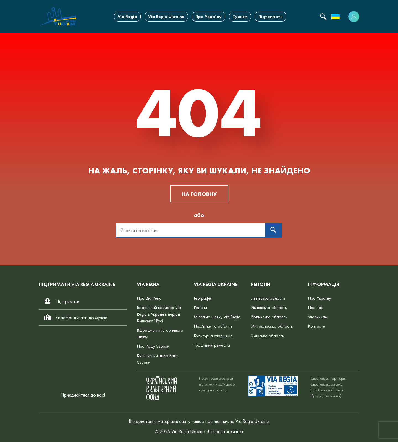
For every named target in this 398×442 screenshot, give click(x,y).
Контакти (316, 326)
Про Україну (208, 16)
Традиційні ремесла (212, 345)
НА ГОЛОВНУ (199, 193)
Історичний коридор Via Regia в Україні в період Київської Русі (159, 314)
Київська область (267, 336)
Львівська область (268, 298)
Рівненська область (269, 307)
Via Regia (127, 16)
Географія (203, 298)
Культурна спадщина (213, 336)
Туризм (240, 16)
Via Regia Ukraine (166, 16)
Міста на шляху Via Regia (217, 317)
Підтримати (270, 16)
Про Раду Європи (153, 346)
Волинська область (269, 317)
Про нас (315, 307)
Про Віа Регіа (149, 298)
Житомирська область (272, 326)
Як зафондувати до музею (76, 317)
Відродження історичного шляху (160, 333)
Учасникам (318, 317)
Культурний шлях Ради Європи (158, 359)
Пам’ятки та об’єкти (213, 326)
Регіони (200, 307)
